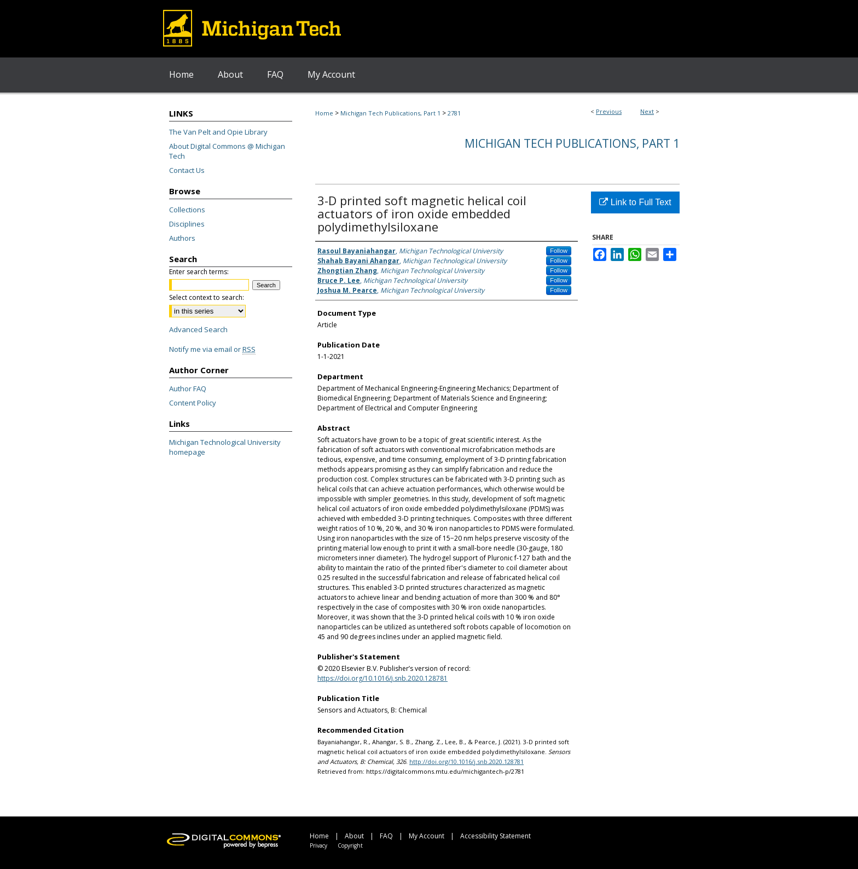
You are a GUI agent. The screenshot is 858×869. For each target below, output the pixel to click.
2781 (454, 113)
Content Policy (192, 403)
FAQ (386, 836)
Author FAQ (187, 388)
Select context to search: (206, 297)
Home (324, 113)
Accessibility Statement (495, 836)
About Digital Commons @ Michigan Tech (227, 151)
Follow (558, 250)
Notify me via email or (212, 349)
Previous (609, 111)
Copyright (350, 845)
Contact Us (187, 170)
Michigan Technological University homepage (225, 447)
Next (647, 111)
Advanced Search (198, 329)
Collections (187, 210)
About (354, 836)
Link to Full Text (635, 202)
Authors (182, 238)
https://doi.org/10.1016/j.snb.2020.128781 (382, 678)
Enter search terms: (199, 271)
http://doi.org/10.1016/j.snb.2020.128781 (466, 761)
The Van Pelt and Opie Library (218, 132)
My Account (426, 836)
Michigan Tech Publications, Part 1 (390, 113)
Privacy (318, 845)
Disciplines (187, 224)
